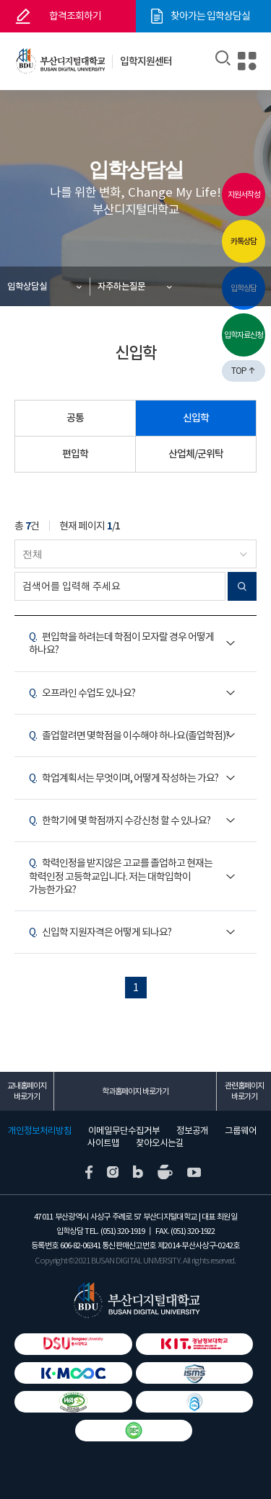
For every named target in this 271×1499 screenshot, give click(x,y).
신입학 (196, 417)
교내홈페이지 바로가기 (26, 1090)
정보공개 (192, 1131)
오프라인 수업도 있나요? (82, 692)
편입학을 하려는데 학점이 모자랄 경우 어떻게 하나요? (121, 643)
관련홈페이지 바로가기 (244, 1090)
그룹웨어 (241, 1131)
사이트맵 (103, 1143)
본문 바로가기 (0, 0)
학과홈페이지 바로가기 (135, 1091)
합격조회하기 (75, 15)
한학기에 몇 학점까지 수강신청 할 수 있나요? (119, 820)
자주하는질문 (121, 286)
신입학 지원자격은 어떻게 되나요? (100, 932)
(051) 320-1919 (122, 1231)
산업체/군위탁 (195, 453)
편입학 (75, 453)
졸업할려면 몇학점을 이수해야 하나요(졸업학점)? (129, 735)
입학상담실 (27, 286)
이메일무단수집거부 (124, 1131)
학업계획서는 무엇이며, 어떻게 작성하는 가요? (123, 777)
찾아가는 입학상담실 (210, 15)
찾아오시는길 (160, 1143)
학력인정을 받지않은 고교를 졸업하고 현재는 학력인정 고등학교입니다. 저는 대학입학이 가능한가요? (120, 875)
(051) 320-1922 (193, 1231)
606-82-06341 (80, 1245)
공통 (75, 417)
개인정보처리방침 (40, 1131)
